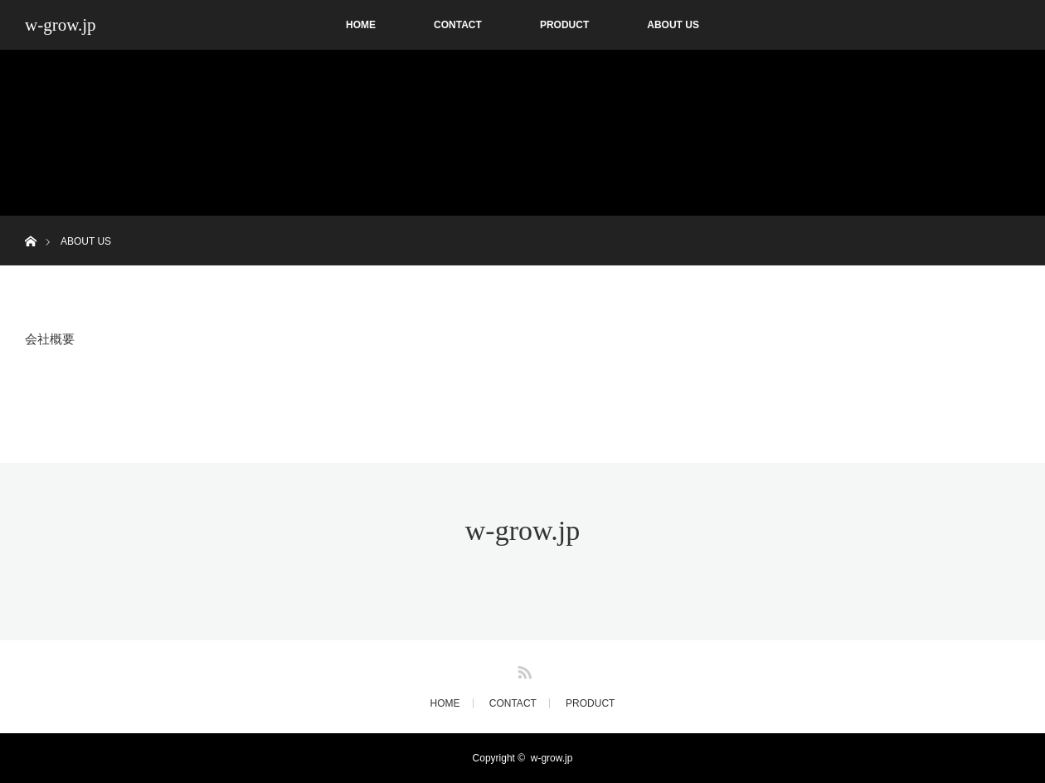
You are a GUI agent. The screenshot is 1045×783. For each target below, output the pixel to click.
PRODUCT (564, 25)
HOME (361, 25)
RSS (522, 669)
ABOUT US (673, 25)
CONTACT (458, 25)
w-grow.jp (60, 25)
